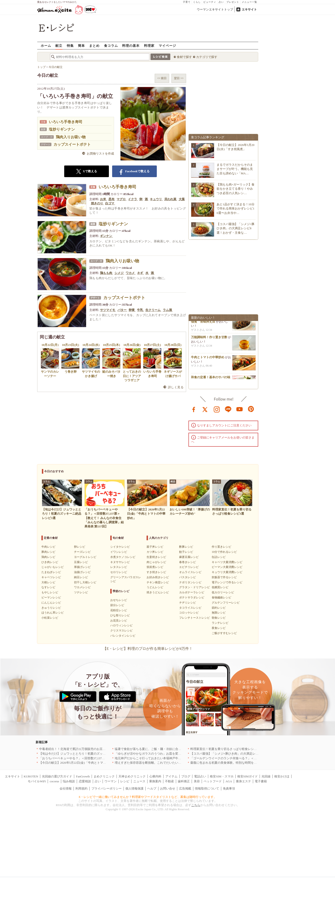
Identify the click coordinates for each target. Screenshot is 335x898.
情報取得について (207, 788)
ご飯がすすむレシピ (224, 633)
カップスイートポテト (72, 144)
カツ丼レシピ (155, 552)
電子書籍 (261, 781)
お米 (103, 199)
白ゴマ (110, 203)
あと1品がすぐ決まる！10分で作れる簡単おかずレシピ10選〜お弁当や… (236, 208)
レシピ (124, 781)
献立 (58, 45)
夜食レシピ (219, 628)
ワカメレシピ (82, 587)
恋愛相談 (85, 781)
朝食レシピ (219, 617)
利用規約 (81, 788)
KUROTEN (31, 776)
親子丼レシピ (155, 546)
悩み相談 (69, 781)
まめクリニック (104, 776)
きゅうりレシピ (51, 607)
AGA (228, 781)
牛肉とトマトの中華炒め (207, 358)
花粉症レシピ (118, 610)
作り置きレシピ (221, 546)
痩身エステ (243, 781)
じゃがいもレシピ (52, 567)
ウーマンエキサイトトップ (215, 9)
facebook (193, 408)
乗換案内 (155, 781)
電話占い (200, 776)
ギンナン (106, 236)
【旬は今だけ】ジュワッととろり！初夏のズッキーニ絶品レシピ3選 (85, 753)
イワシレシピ (118, 552)
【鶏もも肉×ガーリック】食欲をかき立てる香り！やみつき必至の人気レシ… (236, 189)
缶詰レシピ (219, 557)
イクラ (133, 199)
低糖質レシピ (220, 587)
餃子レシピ (186, 552)
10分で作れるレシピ (224, 552)
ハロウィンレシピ (121, 625)
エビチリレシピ (189, 567)
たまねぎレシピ (51, 572)
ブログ (185, 776)
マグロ (121, 199)
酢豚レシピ (186, 546)
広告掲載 (185, 788)
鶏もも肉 (106, 273)
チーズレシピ (82, 552)
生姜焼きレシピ (156, 557)
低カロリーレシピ (223, 592)
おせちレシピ (118, 600)
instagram (216, 408)
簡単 (81, 45)
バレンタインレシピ (122, 635)
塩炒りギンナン (62, 129)
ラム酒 (168, 310)
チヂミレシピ (187, 602)
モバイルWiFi (37, 781)
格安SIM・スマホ (221, 776)
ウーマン (110, 781)
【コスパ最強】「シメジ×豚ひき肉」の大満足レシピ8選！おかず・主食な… (236, 228)
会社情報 (66, 788)
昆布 (111, 199)
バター (122, 310)
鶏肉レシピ (48, 557)
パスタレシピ (187, 577)
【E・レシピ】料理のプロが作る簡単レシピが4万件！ (148, 649)
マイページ (167, 45)
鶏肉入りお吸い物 (71, 137)
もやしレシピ (49, 592)
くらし (197, 2)
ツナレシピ (81, 592)
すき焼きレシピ (156, 572)
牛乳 (140, 310)
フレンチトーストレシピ (194, 617)
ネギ (140, 273)
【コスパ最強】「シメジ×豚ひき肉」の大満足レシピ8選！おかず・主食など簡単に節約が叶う (254, 753)
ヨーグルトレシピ (85, 557)
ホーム (46, 45)
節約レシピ (219, 607)
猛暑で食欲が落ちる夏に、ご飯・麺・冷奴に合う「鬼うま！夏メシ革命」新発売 (169, 749)
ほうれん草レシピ (52, 612)
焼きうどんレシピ (158, 592)
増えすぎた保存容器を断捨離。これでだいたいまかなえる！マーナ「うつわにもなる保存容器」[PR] (183, 762)
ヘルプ (151, 788)
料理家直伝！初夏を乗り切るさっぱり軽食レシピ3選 (225, 749)
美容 (197, 781)
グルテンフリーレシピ (226, 602)
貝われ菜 (170, 199)
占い (221, 2)
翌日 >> (179, 78)
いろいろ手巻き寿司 (65, 122)
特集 (70, 45)
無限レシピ (219, 612)
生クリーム (153, 310)
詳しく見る (176, 387)
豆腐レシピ (81, 562)
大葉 (182, 199)
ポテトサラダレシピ (191, 597)
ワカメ (130, 273)
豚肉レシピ (48, 552)
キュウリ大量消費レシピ (227, 572)
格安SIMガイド (247, 776)
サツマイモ (108, 310)
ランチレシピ (220, 623)
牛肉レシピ (48, 546)
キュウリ (156, 199)
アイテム (171, 776)
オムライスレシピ (190, 572)
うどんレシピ (155, 587)
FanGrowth (83, 776)
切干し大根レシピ (85, 582)
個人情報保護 (134, 788)
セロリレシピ (118, 572)
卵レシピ (79, 546)
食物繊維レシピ (221, 597)
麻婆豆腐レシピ (189, 557)
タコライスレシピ (190, 607)
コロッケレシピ (189, 612)
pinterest (251, 408)
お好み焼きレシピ (158, 577)
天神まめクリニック (132, 776)
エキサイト (249, 9)
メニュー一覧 (249, 2)
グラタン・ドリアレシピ (194, 587)
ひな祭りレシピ (120, 615)
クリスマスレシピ (121, 630)
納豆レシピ (81, 577)
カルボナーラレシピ (191, 592)
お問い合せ (167, 788)
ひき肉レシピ (49, 562)
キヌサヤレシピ (120, 562)
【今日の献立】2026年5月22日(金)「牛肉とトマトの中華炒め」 (81, 762)
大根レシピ (48, 582)
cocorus (54, 781)
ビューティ (209, 2)
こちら (195, 805)
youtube (239, 408)
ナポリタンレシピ (190, 582)
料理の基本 (131, 45)
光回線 (266, 776)
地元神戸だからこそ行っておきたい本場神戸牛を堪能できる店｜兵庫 (161, 758)
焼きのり (97, 203)
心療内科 (155, 776)
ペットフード (213, 781)
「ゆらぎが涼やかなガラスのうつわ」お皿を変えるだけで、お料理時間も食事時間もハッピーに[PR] (183, 753)
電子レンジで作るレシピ (227, 582)
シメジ (119, 273)
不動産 (169, 781)
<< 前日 (162, 78)
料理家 (149, 45)
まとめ (94, 45)
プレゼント (232, 2)
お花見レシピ (118, 620)
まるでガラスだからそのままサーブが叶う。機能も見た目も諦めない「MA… (235, 169)
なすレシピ (48, 587)
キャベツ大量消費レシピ (227, 562)
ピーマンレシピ (51, 597)
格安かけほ (281, 776)
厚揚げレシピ (82, 567)
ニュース (139, 781)
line (228, 408)
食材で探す (184, 57)
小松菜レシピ (49, 617)
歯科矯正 (184, 781)
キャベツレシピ (51, 577)
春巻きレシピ (187, 562)
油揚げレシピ (82, 572)
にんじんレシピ (51, 602)
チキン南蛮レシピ (158, 582)
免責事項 (229, 788)
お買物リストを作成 (100, 153)
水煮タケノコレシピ (122, 557)
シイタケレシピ (120, 546)
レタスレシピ (118, 567)
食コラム (111, 45)
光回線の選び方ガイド (57, 776)
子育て (187, 2)
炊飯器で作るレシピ (224, 577)
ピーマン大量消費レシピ (227, 567)
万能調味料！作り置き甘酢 (209, 338)
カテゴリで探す (206, 57)
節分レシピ (117, 605)
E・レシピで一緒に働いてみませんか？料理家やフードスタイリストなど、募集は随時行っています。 (148, 797)
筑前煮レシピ (155, 567)
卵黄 (132, 310)
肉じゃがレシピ (156, 562)
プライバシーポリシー (106, 788)
